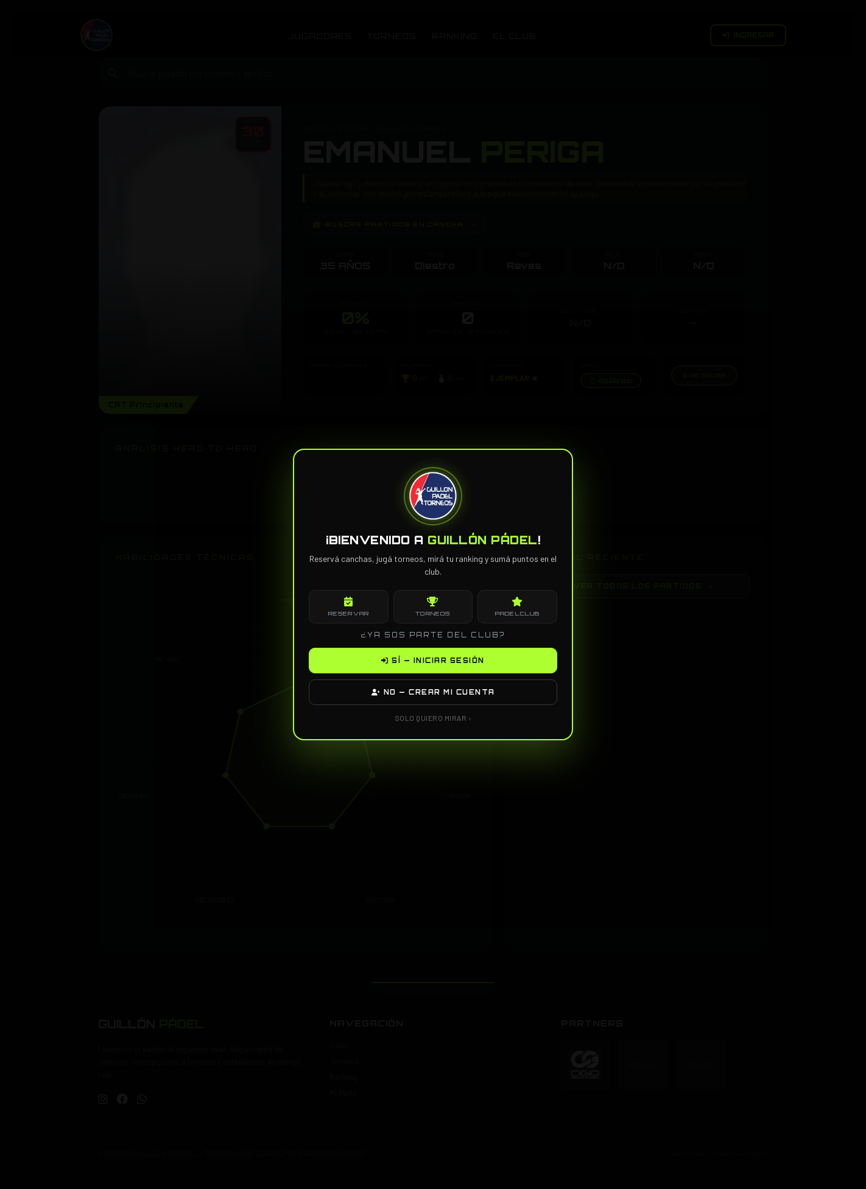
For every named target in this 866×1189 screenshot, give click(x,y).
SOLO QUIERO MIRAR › (433, 718)
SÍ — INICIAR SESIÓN (433, 660)
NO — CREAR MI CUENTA (433, 692)
